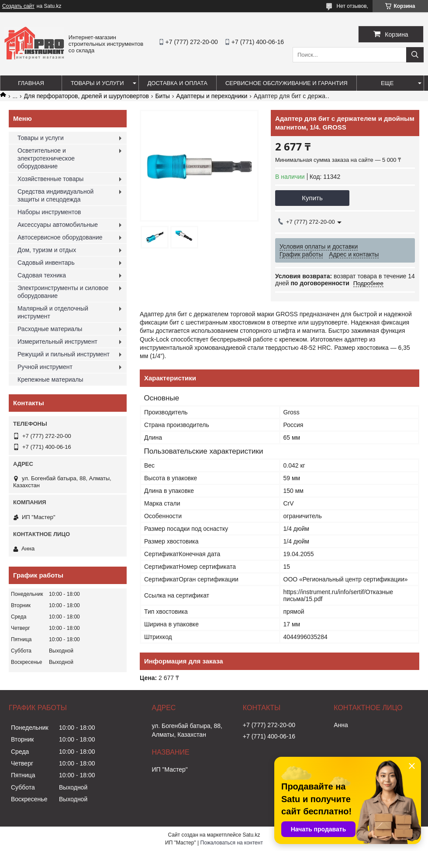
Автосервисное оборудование (60, 237)
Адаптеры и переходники (211, 95)
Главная (31, 83)
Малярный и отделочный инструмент (52, 312)
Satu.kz (251, 835)
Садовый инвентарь (46, 262)
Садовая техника (41, 275)
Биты (162, 95)
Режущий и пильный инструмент (63, 354)
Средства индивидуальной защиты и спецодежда (55, 195)
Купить (312, 198)
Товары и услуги (97, 83)
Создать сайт (18, 6)
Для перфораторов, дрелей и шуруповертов (86, 95)
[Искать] (415, 54)
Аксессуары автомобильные (57, 224)
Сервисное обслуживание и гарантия (286, 83)
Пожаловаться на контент (231, 843)
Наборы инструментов (49, 211)
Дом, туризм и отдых (46, 249)
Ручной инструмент (44, 366)
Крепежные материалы (50, 379)
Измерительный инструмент (57, 341)
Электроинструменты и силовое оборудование (62, 291)
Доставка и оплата (177, 83)
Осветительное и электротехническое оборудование (46, 158)
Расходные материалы (49, 328)
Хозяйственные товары (50, 178)
